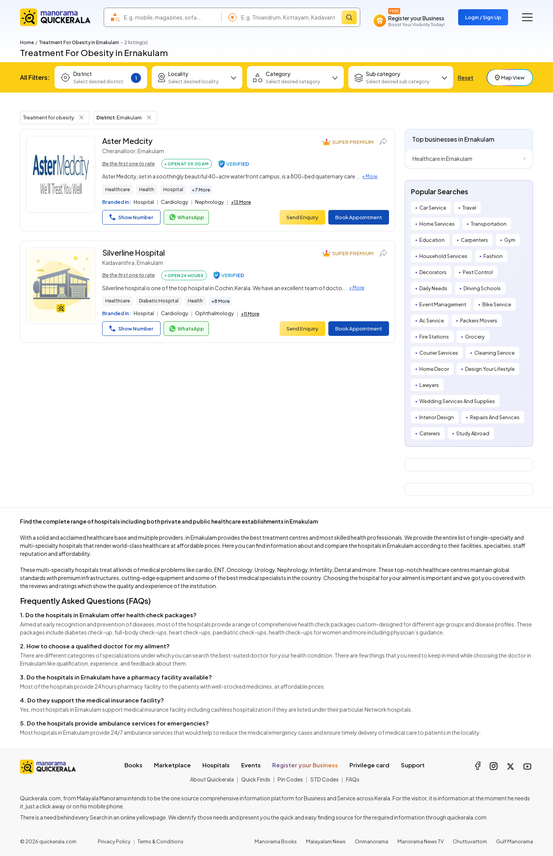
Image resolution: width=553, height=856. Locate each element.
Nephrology (209, 202)
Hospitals (216, 764)
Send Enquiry (302, 217)
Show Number (131, 217)
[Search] (349, 17)
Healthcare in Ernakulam (442, 158)
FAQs (352, 779)
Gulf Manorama (514, 841)
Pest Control (478, 272)
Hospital (173, 189)
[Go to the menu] (527, 17)
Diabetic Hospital (159, 301)
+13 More (241, 202)
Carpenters (474, 240)
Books (133, 764)
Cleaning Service (494, 353)
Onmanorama (371, 841)
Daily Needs (433, 288)
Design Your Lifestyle (490, 369)
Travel (469, 208)
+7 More (201, 190)
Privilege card (369, 764)
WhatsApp (186, 217)
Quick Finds (255, 779)
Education (432, 240)
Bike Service (496, 304)
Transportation (489, 224)
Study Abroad (472, 433)
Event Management (442, 304)
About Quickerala (212, 779)
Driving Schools (482, 288)
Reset (466, 77)
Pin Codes (290, 779)
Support (413, 764)
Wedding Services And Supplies (457, 401)
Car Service (432, 208)
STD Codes (324, 779)
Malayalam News (326, 841)
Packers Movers (478, 320)
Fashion (493, 256)
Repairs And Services (495, 417)
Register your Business (305, 764)
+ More (369, 176)
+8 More (220, 301)
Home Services (437, 224)
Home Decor (434, 369)
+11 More (250, 314)
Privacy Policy (114, 841)
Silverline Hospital (133, 252)
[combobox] (170, 17)
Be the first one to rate (128, 163)
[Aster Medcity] (60, 174)
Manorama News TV (420, 841)
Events (251, 764)
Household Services (443, 256)
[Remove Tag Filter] (81, 117)
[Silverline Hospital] (60, 286)
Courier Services (438, 353)
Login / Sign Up (483, 17)
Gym (509, 240)
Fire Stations (434, 337)
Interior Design (436, 417)
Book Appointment (358, 217)
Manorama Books (276, 841)
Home (27, 42)
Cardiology (174, 202)
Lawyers (429, 385)
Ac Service (431, 320)
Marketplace (172, 764)
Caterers (429, 433)
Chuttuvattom (470, 841)
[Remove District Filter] (149, 117)
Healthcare (117, 189)
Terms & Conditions (160, 841)
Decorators (433, 272)
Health (146, 189)
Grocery (475, 337)
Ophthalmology (214, 313)
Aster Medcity (127, 140)
